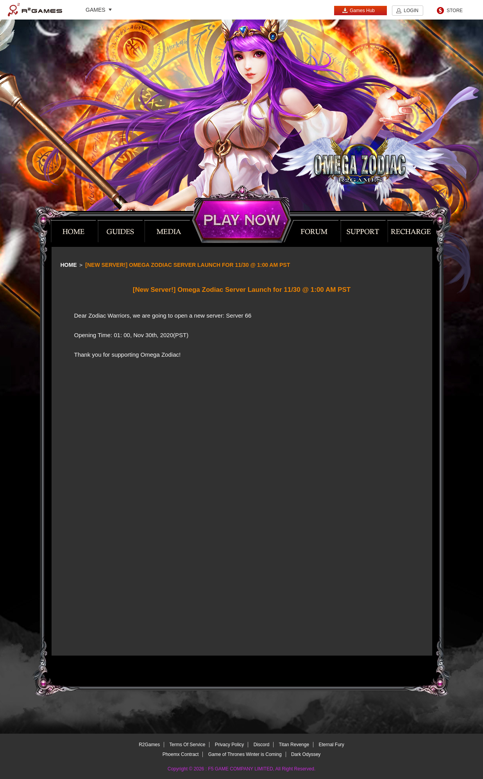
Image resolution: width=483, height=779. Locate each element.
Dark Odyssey (305, 754)
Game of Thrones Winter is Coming (245, 754)
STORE (455, 10)
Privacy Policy (229, 744)
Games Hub (358, 10)
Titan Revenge (294, 744)
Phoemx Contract (181, 754)
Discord (262, 744)
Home (69, 265)
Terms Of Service (187, 744)
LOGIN (411, 10)
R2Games (35, 10)
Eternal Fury (331, 744)
